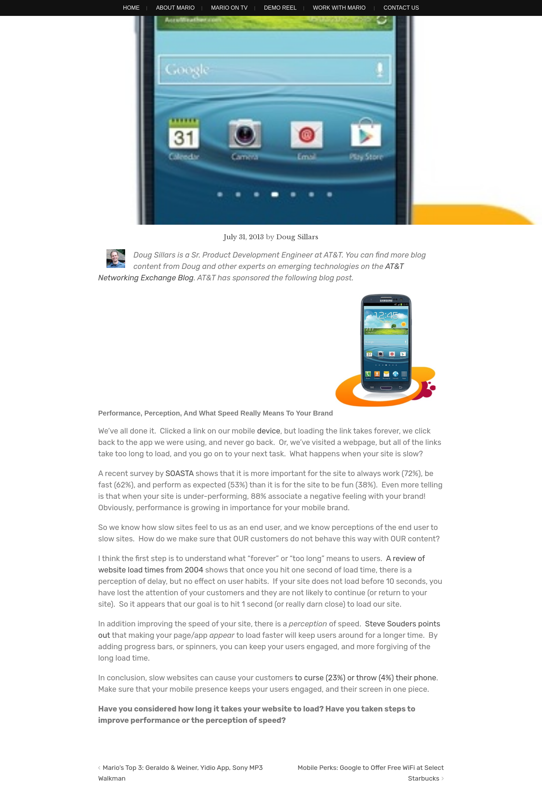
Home (131, 8)
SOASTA (181, 473)
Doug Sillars (297, 237)
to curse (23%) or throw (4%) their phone (365, 677)
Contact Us (401, 8)
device (268, 431)
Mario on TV (229, 8)
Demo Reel (280, 8)
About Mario (175, 8)
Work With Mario (339, 8)
